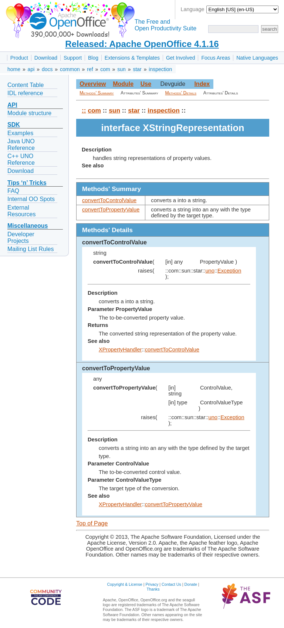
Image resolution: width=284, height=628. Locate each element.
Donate (191, 584)
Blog (93, 58)
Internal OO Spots (31, 199)
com (105, 69)
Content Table (25, 85)
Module (123, 84)
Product (19, 58)
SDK (13, 124)
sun (121, 69)
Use (146, 84)
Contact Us (171, 584)
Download (45, 58)
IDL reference (25, 93)
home (13, 69)
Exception (229, 271)
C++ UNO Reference (21, 159)
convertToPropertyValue (110, 210)
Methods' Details (181, 93)
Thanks (153, 589)
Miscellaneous (27, 226)
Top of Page (92, 523)
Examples (20, 133)
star (137, 69)
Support (73, 58)
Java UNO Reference (21, 144)
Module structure (29, 113)
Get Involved (180, 58)
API (12, 105)
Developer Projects (20, 237)
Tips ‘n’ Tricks (27, 183)
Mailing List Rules (30, 249)
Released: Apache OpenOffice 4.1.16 (142, 44)
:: (84, 110)
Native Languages (257, 58)
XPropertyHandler (120, 350)
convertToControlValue (109, 200)
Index (202, 84)
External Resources (21, 210)
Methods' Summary (97, 93)
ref (90, 69)
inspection (160, 69)
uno (209, 271)
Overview (93, 84)
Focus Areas (215, 58)
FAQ (13, 191)
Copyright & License (124, 584)
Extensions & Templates (132, 58)
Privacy (151, 584)
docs (47, 69)
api (31, 69)
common (70, 69)
